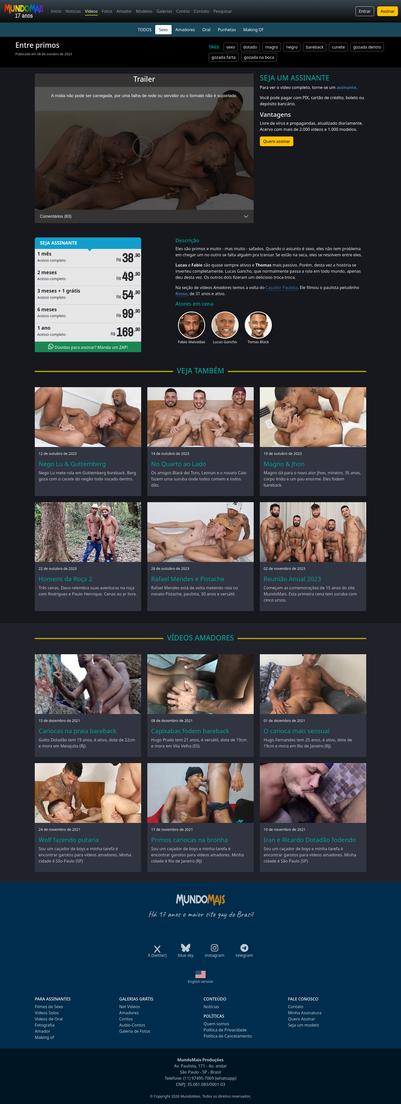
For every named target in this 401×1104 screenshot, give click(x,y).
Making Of (253, 29)
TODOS (145, 29)
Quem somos (216, 1024)
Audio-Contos (132, 1025)
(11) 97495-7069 (198, 1078)
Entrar (365, 11)
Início (56, 11)
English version (200, 981)
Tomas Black (258, 341)
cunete (338, 47)
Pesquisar (222, 11)
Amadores (185, 29)
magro (271, 47)
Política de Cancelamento (228, 1036)
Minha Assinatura (304, 1013)
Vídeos (91, 11)
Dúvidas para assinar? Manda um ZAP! (88, 346)
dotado (250, 47)
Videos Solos (47, 1013)
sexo (230, 47)
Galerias (164, 11)
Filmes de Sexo (49, 1006)
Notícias (73, 11)
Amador (124, 11)
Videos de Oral (49, 1019)
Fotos (107, 11)
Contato (201, 11)
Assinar (388, 11)
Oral (206, 29)
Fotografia (44, 1025)
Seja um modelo (303, 1025)
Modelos (144, 11)
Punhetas (227, 29)
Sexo (163, 29)
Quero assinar (276, 141)
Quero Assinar (301, 1019)
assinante (346, 87)
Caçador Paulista (282, 287)
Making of (44, 1037)
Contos (183, 11)
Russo (181, 293)
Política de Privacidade (225, 1030)
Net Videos (129, 1006)
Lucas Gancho (225, 341)
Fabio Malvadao (191, 341)
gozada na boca (259, 57)
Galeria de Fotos (134, 1031)
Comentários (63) (56, 216)
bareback (315, 47)
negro (292, 47)
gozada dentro (367, 47)
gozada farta (223, 57)
